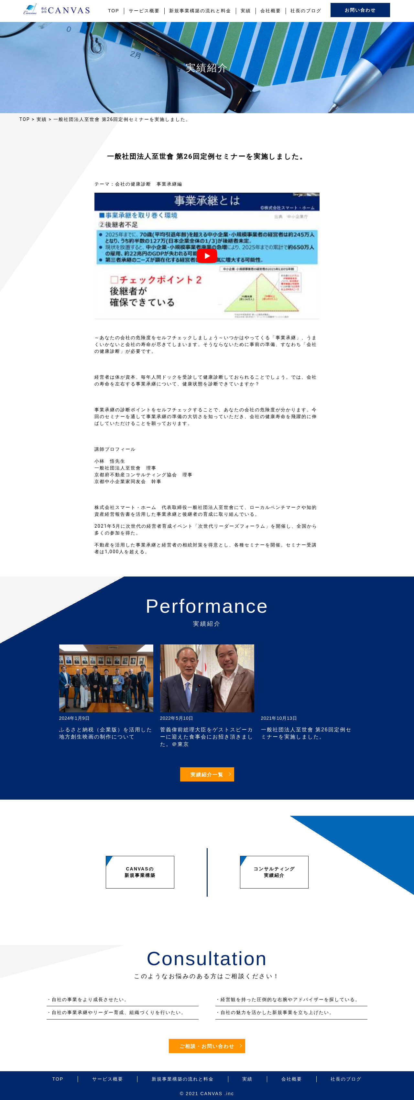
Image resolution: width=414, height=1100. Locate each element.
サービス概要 (144, 10)
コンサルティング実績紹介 (274, 872)
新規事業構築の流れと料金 (200, 10)
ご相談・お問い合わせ (207, 1046)
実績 (246, 10)
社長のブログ (305, 10)
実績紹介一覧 (207, 774)
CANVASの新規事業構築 (140, 872)
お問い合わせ (360, 10)
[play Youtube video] (207, 256)
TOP (113, 10)
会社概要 (270, 10)
